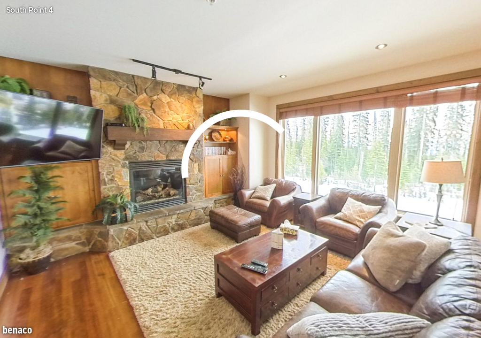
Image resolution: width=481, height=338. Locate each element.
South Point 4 (29, 10)
